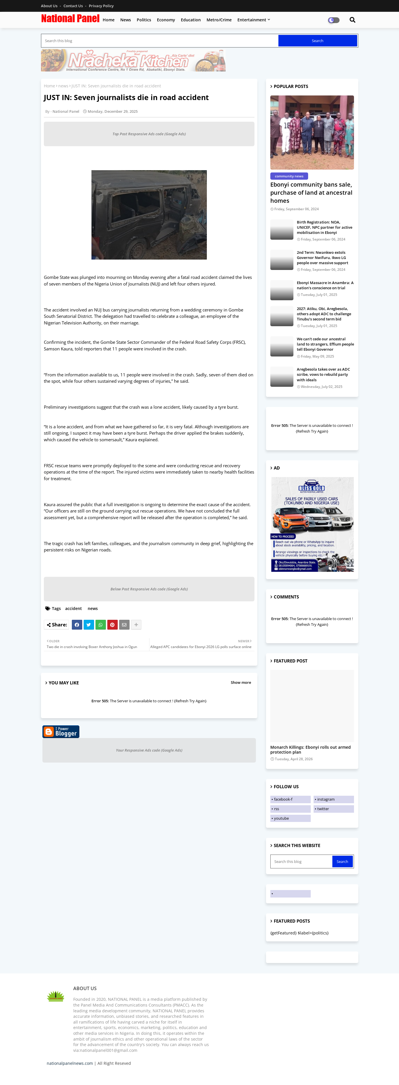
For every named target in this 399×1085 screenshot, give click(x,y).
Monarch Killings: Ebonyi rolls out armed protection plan (310, 750)
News (125, 19)
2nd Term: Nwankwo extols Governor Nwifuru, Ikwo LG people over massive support (322, 257)
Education (191, 19)
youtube (281, 818)
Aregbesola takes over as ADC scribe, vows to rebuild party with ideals (323, 374)
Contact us (73, 5)
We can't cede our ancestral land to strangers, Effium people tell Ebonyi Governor (325, 344)
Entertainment (251, 19)
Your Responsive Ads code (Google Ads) (149, 750)
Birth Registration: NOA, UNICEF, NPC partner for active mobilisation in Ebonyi (324, 227)
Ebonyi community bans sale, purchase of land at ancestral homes (311, 192)
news (63, 86)
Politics (144, 19)
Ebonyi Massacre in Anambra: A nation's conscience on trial (325, 285)
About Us (49, 5)
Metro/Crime (219, 19)
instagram (326, 799)
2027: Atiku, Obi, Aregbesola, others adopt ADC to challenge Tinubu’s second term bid (324, 314)
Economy (166, 19)
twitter (323, 808)
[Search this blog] (160, 40)
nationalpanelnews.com (70, 1063)
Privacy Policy (101, 5)
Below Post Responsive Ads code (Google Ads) (149, 589)
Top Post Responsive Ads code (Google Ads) (149, 133)
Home (109, 19)
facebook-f (283, 799)
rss (276, 808)
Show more (241, 682)
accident (73, 608)
